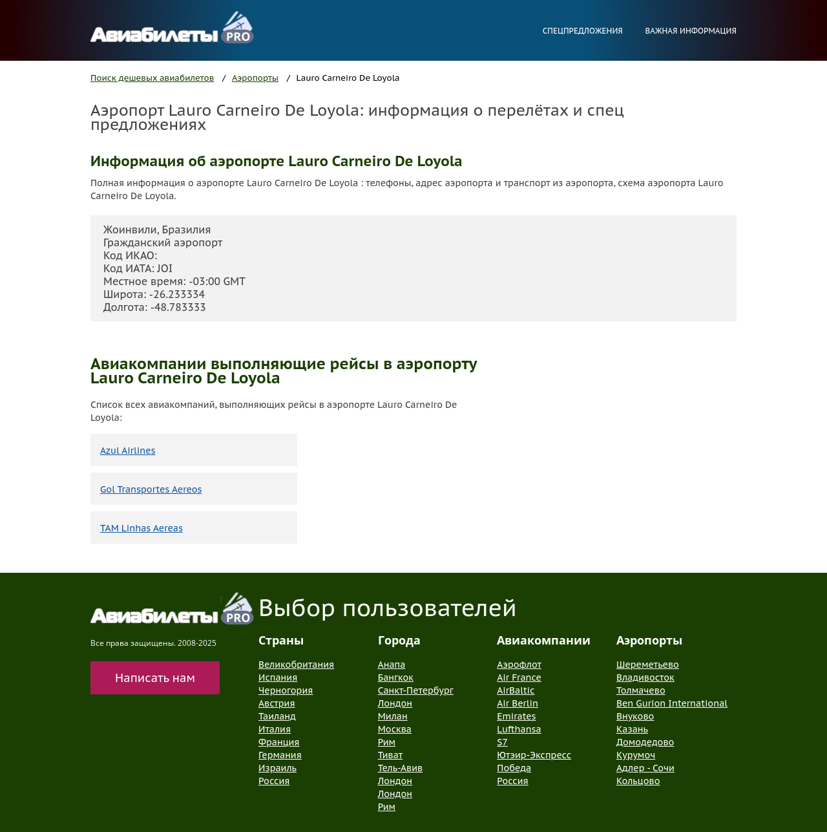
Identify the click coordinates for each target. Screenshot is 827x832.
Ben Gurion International (672, 703)
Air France (519, 677)
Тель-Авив (400, 768)
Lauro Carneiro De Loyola (348, 77)
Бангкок (396, 677)
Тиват (390, 755)
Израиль (277, 768)
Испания (277, 677)
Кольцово (638, 781)
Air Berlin (517, 703)
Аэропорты (255, 77)
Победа (514, 768)
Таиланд (277, 716)
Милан (393, 716)
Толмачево (640, 690)
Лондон (395, 703)
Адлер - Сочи (645, 768)
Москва (395, 729)
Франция (278, 742)
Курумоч (635, 755)
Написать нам (155, 677)
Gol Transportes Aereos (151, 489)
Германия (280, 755)
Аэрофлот (519, 664)
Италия (274, 729)
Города (399, 640)
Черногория (285, 690)
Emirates (516, 716)
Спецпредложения (583, 31)
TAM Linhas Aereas (141, 528)
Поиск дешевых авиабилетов (152, 77)
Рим (386, 742)
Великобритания (296, 664)
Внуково (635, 716)
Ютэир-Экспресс (534, 755)
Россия (273, 781)
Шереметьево (647, 664)
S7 (502, 742)
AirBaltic (515, 690)
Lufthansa (519, 729)
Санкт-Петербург (416, 690)
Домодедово (645, 742)
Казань (632, 729)
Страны (281, 640)
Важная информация (691, 31)
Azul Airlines (128, 450)
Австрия (276, 703)
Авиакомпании (544, 640)
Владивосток (645, 677)
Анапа (392, 664)
